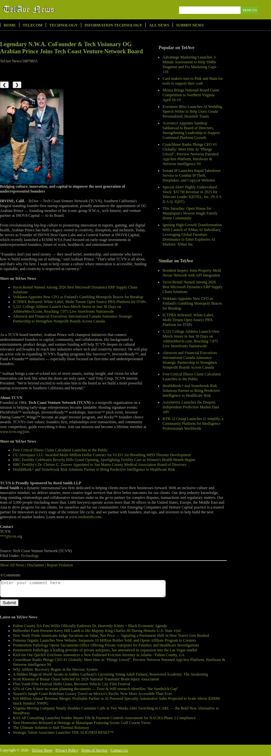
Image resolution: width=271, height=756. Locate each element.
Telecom (32, 25)
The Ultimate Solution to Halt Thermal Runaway (51, 727)
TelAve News (47, 9)
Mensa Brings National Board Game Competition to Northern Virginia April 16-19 (191, 95)
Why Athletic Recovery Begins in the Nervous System (55, 669)
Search (250, 17)
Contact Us (119, 750)
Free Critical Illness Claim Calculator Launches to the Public (192, 376)
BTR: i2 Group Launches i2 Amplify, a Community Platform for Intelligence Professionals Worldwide (193, 423)
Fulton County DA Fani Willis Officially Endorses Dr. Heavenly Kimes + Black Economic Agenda (90, 626)
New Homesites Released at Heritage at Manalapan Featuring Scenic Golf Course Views (82, 722)
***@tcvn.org (11, 536)
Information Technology (113, 25)
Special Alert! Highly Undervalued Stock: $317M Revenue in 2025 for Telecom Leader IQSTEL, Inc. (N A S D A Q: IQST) (192, 194)
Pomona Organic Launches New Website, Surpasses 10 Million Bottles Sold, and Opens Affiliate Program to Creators (104, 640)
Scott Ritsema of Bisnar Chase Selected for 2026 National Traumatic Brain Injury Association (86, 679)
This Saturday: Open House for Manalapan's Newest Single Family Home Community (190, 213)
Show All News (12, 565)
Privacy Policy (66, 750)
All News (159, 25)
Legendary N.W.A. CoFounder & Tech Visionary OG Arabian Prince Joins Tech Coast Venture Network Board (71, 48)
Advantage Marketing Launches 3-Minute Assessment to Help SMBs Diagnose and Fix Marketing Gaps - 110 (190, 64)
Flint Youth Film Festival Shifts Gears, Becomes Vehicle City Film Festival (71, 684)
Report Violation (60, 565)
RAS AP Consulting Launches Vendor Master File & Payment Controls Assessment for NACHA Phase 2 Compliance (104, 718)
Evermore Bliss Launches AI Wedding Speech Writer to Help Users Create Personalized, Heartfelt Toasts (192, 111)
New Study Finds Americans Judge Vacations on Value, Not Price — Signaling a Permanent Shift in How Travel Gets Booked (111, 635)
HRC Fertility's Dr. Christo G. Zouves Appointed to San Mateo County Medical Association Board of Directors (99, 464)
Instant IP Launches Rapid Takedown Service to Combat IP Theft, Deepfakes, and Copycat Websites (191, 175)
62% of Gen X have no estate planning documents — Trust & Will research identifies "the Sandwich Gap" (95, 689)
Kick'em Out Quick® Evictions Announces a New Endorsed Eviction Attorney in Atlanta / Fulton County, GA (99, 655)
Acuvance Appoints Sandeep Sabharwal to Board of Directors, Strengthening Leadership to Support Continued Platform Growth (191, 130)
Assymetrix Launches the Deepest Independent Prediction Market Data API (191, 407)
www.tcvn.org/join (14, 431)
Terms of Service (94, 750)
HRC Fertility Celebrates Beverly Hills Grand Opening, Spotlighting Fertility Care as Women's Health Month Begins (104, 459)
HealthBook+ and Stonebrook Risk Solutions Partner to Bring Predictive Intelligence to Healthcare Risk (191, 390)
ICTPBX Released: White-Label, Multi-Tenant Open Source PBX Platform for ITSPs (188, 320)
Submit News (190, 25)
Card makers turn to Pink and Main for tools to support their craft (193, 81)
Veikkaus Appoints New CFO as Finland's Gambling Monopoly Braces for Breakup (192, 303)
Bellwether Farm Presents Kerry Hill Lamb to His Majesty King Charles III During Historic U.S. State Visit (97, 630)
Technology (63, 25)
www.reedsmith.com (85, 517)
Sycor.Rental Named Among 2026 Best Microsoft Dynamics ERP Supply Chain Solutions (192, 287)
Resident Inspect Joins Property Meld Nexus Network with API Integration (192, 273)
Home (10, 25)
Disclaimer (35, 565)
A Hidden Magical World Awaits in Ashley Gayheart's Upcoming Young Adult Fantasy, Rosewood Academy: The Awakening (110, 674)
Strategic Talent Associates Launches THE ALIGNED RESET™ (63, 732)
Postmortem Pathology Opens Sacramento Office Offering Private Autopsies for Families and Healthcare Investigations (106, 645)
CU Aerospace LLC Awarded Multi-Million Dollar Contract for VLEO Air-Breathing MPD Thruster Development (102, 455)
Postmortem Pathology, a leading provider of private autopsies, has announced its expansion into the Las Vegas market (105, 650)
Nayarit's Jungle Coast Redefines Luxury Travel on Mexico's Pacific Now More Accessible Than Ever (92, 693)
